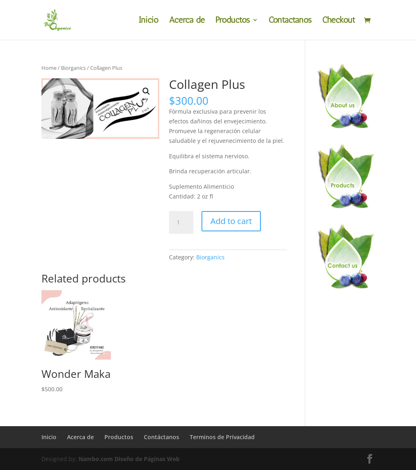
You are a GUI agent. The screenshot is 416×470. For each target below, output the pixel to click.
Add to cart (231, 221)
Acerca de (187, 21)
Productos (232, 21)
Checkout (338, 21)
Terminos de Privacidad (222, 437)
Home (48, 67)
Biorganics (73, 67)
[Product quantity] (181, 222)
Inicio (148, 21)
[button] (146, 91)
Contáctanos (290, 21)
